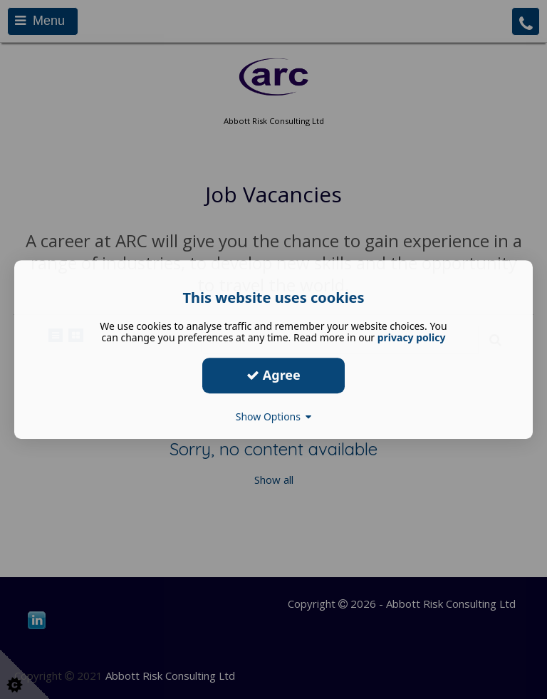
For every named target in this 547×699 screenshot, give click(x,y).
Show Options (274, 416)
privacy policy (411, 337)
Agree (273, 374)
